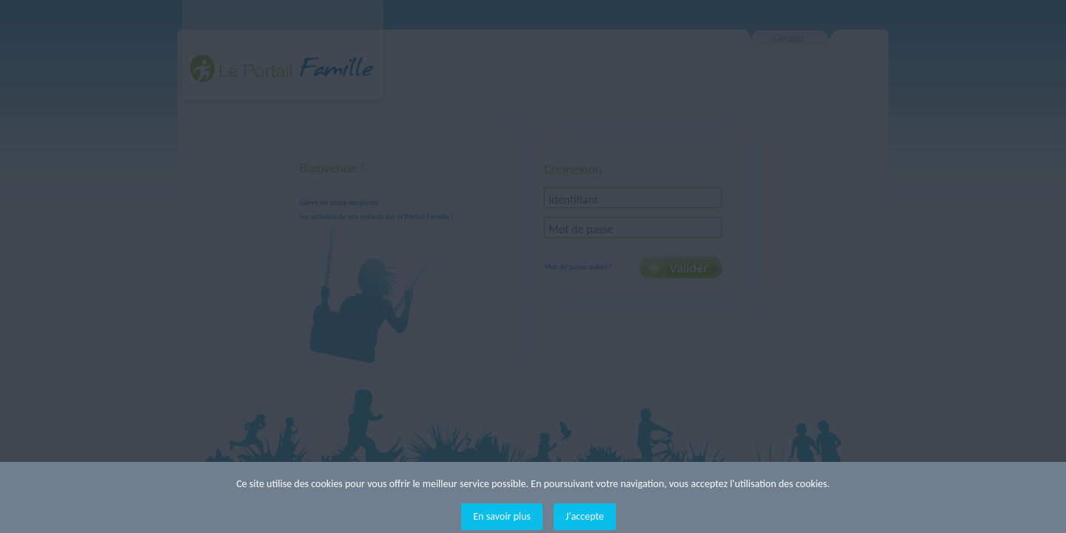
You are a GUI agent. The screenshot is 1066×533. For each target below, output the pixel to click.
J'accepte (585, 516)
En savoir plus (502, 516)
